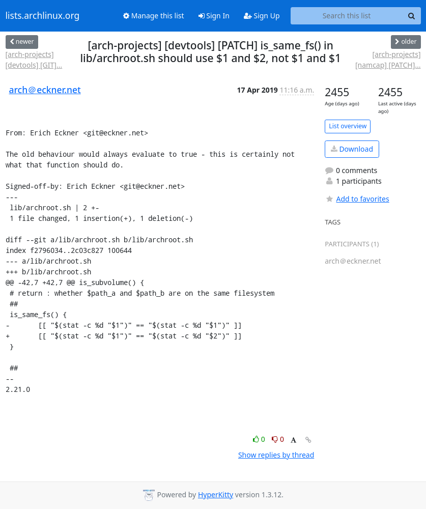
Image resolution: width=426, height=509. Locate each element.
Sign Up (262, 15)
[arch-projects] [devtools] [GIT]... (34, 59)
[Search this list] (347, 15)
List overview (347, 126)
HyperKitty (215, 494)
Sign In (214, 15)
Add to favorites (357, 199)
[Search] (412, 15)
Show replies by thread (276, 455)
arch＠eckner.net (45, 89)
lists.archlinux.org (43, 16)
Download (352, 149)
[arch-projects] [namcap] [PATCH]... (388, 59)
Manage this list (153, 15)
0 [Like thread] (260, 439)
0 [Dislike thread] (278, 439)
